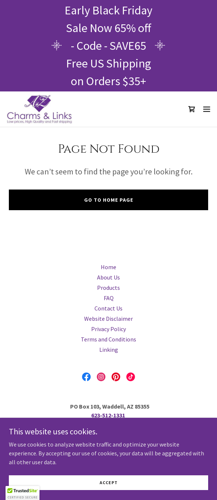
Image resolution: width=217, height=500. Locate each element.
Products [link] (108, 287)
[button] (206, 109)
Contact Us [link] (108, 308)
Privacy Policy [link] (108, 329)
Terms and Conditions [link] (108, 339)
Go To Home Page (108, 200)
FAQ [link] (109, 298)
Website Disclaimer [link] (108, 318)
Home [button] (108, 267)
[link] (39, 109)
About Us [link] (108, 277)
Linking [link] (108, 349)
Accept (109, 482)
